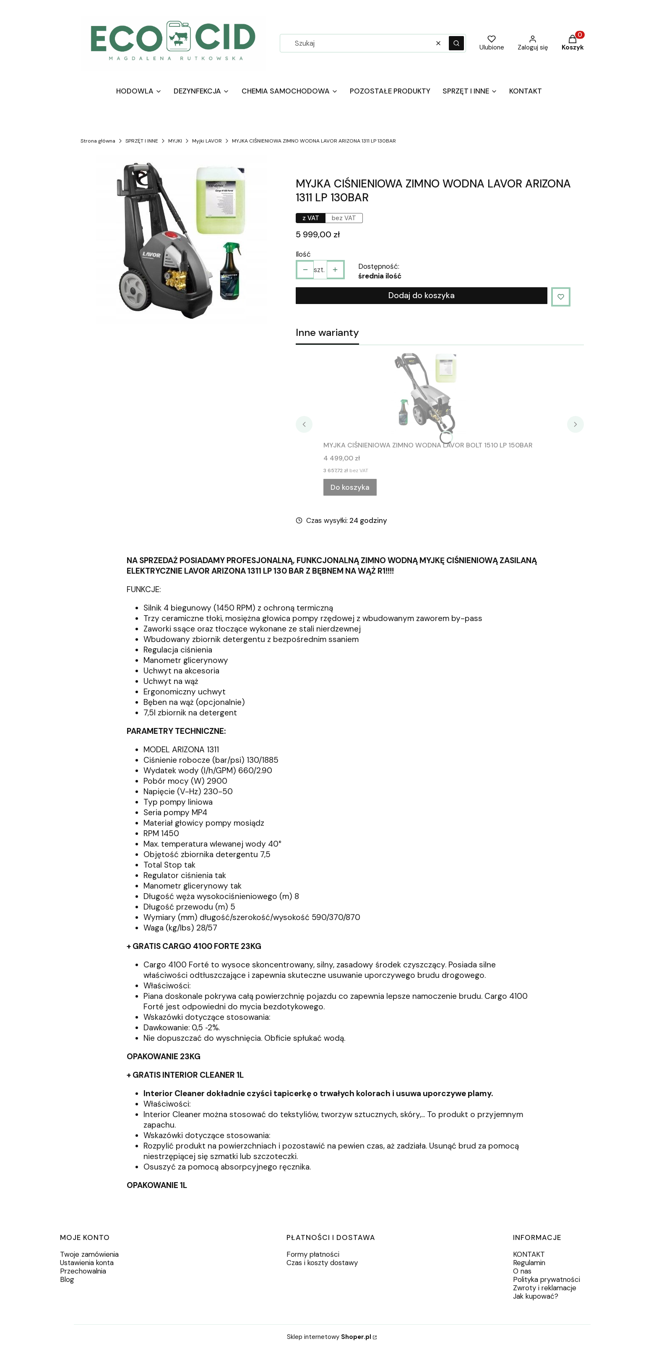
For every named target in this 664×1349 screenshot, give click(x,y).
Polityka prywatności (546, 1279)
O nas (522, 1271)
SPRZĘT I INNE (141, 141)
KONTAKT (529, 1254)
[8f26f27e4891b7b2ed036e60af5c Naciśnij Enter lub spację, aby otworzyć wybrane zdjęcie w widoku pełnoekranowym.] (181, 241)
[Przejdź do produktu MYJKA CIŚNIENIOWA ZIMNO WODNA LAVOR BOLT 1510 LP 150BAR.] (428, 395)
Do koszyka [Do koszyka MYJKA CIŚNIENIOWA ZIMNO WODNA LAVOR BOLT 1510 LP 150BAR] (350, 487)
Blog (67, 1279)
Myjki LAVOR (207, 141)
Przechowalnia (83, 1271)
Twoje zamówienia (89, 1254)
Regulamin (529, 1262)
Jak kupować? (535, 1296)
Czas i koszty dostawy (322, 1262)
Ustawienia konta (87, 1262)
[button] (456, 43)
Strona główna (98, 141)
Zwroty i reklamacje (544, 1287)
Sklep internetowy (329, 1337)
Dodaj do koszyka (421, 295)
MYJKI (175, 141)
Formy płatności (312, 1254)
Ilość (303, 254)
